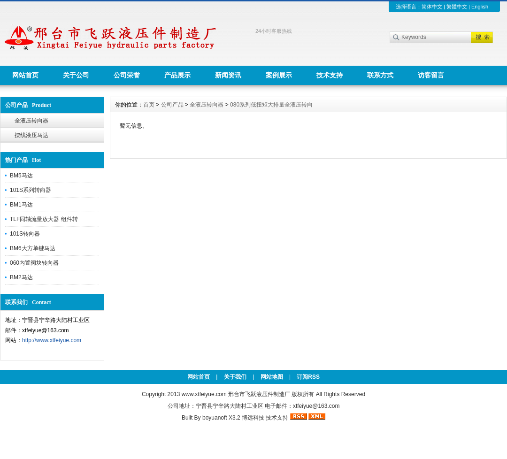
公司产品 (172, 104)
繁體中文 (456, 6)
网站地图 (272, 377)
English (479, 6)
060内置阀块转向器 (34, 263)
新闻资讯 (228, 75)
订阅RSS (308, 377)
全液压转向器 (31, 120)
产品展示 (177, 75)
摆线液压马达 (31, 135)
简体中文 (432, 6)
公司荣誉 (127, 75)
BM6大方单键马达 (32, 248)
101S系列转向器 (30, 190)
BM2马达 (21, 277)
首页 (148, 104)
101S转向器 (25, 233)
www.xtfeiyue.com (204, 394)
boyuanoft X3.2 (221, 417)
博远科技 (253, 417)
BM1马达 (21, 204)
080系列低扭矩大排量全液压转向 (271, 104)
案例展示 (279, 75)
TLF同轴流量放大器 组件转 (44, 219)
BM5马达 (21, 175)
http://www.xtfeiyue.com (51, 340)
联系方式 (380, 75)
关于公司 (76, 75)
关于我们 (235, 377)
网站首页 (25, 75)
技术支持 (329, 75)
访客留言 (431, 75)
